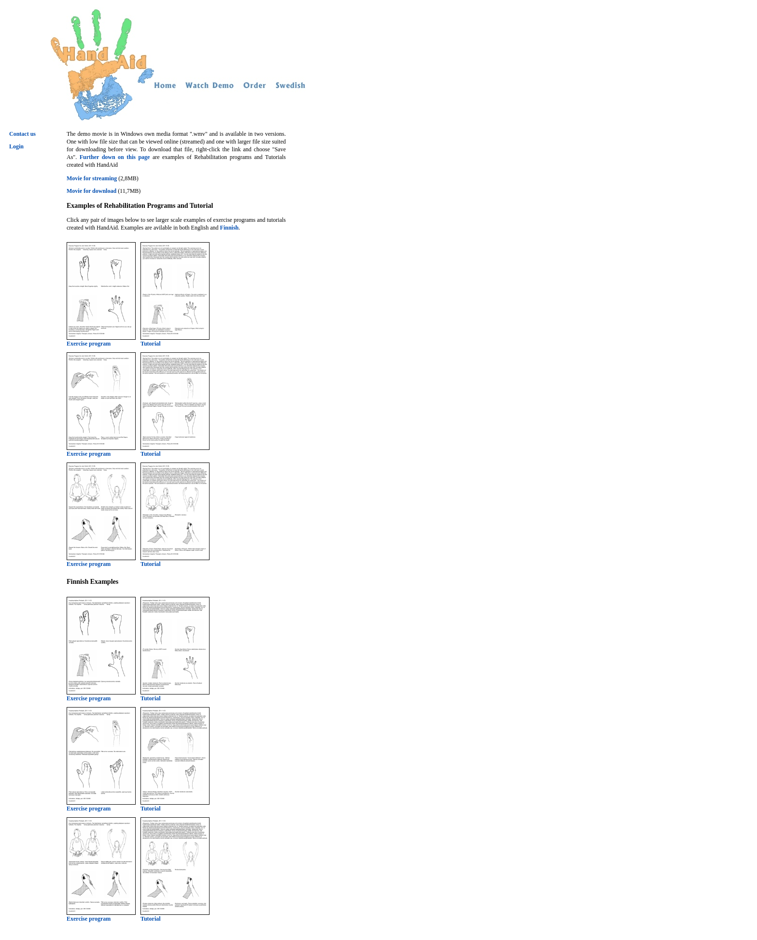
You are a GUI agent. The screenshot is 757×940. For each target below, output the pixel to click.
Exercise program (101, 340)
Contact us (22, 133)
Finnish (229, 227)
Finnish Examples (92, 581)
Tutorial (175, 340)
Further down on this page (115, 157)
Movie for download (91, 191)
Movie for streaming (92, 178)
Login (16, 146)
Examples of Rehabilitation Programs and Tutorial (140, 205)
